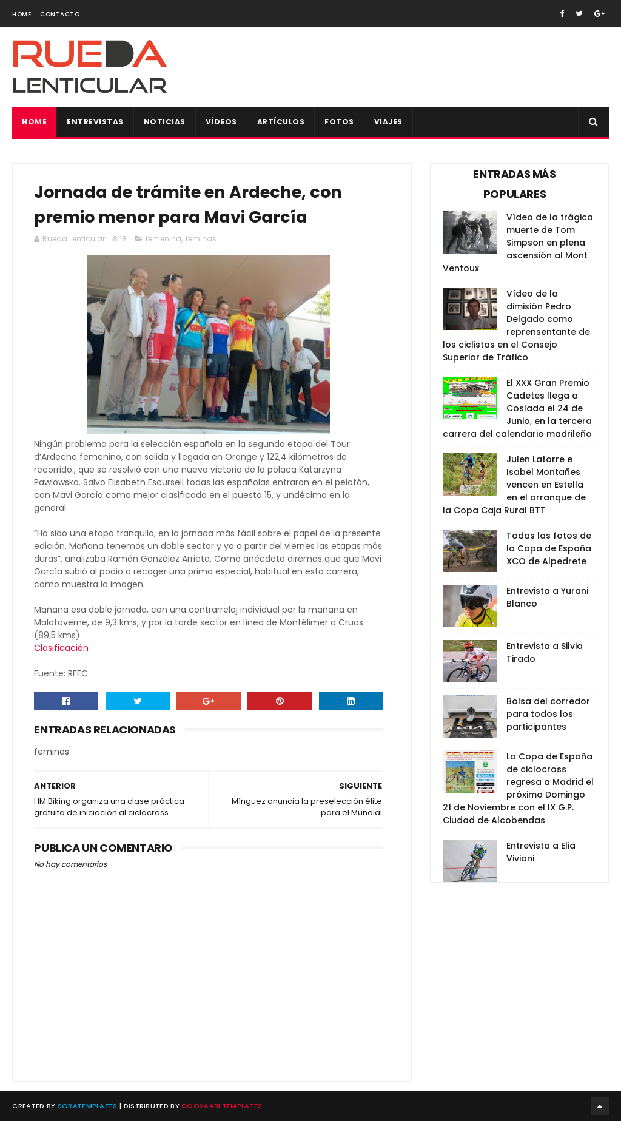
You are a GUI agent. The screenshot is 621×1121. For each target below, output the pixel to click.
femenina (163, 239)
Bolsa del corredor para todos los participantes (548, 714)
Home (21, 14)
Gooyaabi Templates (221, 1106)
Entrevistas (95, 121)
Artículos (281, 121)
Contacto (59, 14)
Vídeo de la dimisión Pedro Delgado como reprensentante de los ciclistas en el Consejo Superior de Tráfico (516, 325)
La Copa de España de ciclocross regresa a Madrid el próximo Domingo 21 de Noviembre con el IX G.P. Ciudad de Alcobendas (518, 788)
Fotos (339, 121)
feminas (201, 239)
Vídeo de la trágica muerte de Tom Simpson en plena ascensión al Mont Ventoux (518, 242)
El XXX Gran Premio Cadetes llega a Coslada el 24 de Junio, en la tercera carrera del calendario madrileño (517, 408)
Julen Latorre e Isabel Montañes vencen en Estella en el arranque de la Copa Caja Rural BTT (514, 484)
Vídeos (221, 121)
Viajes (388, 121)
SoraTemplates (88, 1106)
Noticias (165, 121)
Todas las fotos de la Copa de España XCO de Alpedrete (548, 548)
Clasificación (61, 648)
